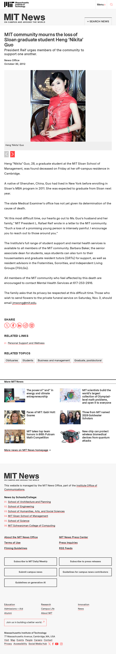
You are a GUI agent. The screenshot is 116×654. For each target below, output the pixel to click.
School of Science (18, 520)
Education (9, 604)
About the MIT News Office (21, 537)
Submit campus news (30, 572)
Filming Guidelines (15, 548)
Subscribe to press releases (85, 561)
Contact (48, 640)
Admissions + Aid (13, 608)
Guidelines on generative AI (30, 582)
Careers (38, 640)
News (81, 608)
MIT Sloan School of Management (28, 515)
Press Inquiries (68, 542)
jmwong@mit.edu (24, 303)
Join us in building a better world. (25, 622)
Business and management (54, 360)
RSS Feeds (65, 548)
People (28, 640)
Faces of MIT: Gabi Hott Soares (41, 414)
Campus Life (47, 608)
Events (20, 640)
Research (46, 604)
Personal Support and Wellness (26, 343)
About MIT (46, 613)
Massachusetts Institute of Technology (25, 633)
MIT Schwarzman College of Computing (31, 525)
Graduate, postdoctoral (88, 360)
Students (28, 360)
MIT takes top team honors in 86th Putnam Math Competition (41, 434)
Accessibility (20, 643)
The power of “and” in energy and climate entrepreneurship (40, 393)
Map (13, 640)
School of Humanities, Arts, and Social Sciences (36, 511)
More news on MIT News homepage (26, 450)
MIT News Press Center (73, 537)
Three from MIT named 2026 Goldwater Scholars (96, 415)
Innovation (83, 604)
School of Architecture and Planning (29, 501)
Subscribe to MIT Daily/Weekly (30, 561)
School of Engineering (21, 506)
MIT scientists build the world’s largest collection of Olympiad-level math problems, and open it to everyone (96, 396)
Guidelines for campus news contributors (85, 572)
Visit (6, 640)
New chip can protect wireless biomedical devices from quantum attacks (96, 436)
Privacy (8, 643)
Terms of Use (12, 542)
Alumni (8, 613)
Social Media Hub (38, 643)
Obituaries (12, 360)
